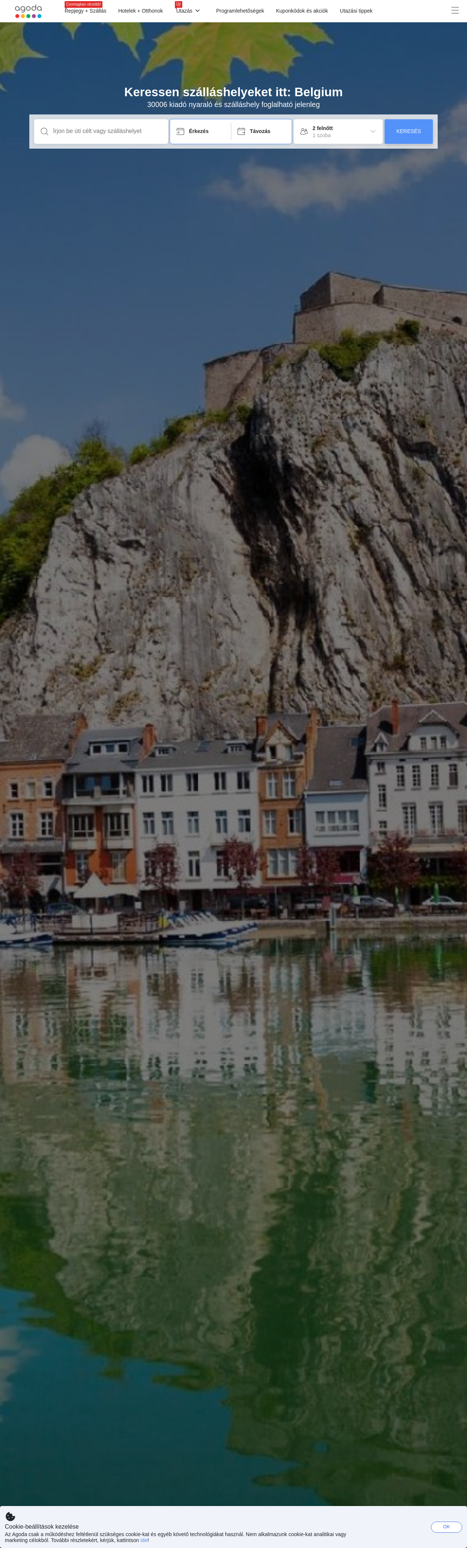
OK (446, 1526)
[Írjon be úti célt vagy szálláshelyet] (107, 131)
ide (143, 1540)
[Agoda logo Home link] (28, 11)
